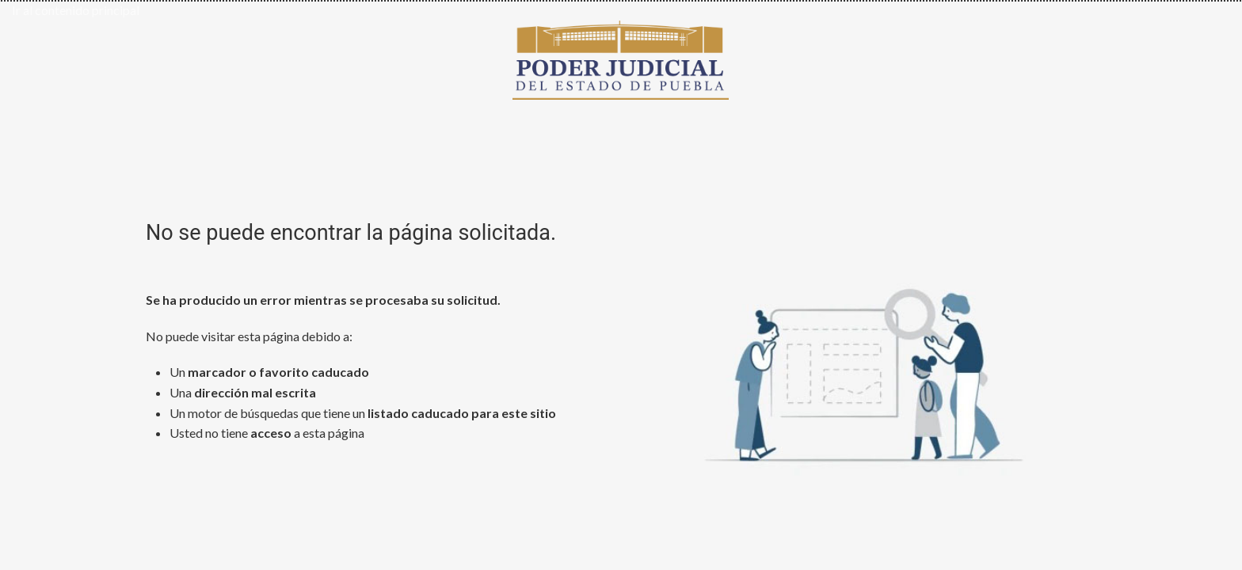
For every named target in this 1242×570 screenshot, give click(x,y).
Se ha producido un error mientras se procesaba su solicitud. (323, 299)
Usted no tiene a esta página (267, 432)
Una (243, 392)
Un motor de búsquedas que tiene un (363, 412)
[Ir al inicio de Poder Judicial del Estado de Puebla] (620, 57)
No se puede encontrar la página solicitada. (351, 232)
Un (269, 371)
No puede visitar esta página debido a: (249, 336)
